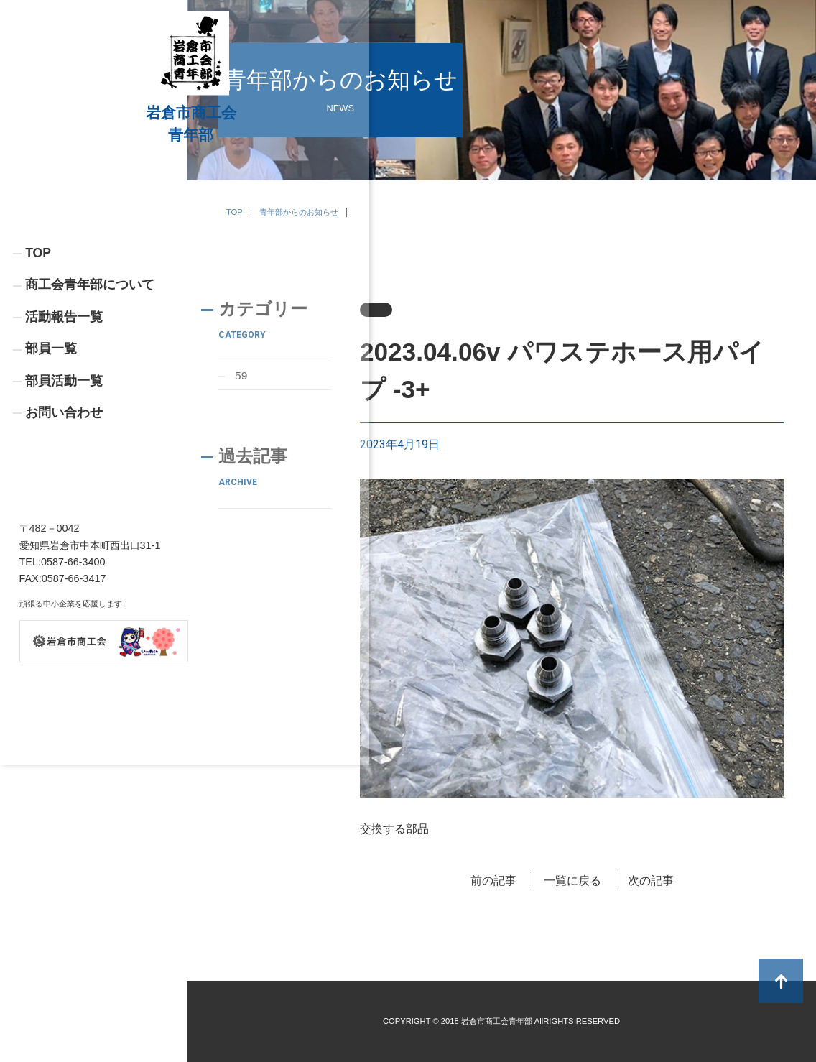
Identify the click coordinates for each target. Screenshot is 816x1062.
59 (242, 375)
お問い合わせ (64, 513)
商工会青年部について (89, 383)
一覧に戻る (572, 880)
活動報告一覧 (64, 415)
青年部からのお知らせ (298, 212)
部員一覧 (51, 447)
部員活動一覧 (64, 481)
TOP (38, 350)
